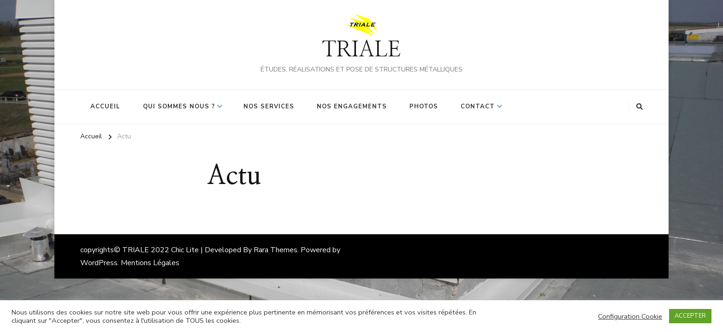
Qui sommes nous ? (179, 106)
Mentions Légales (150, 263)
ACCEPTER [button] (690, 316)
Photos (423, 106)
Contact (478, 106)
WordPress (99, 263)
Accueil (105, 106)
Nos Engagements (352, 106)
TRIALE (361, 50)
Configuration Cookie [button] (630, 316)
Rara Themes (275, 250)
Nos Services (268, 106)
